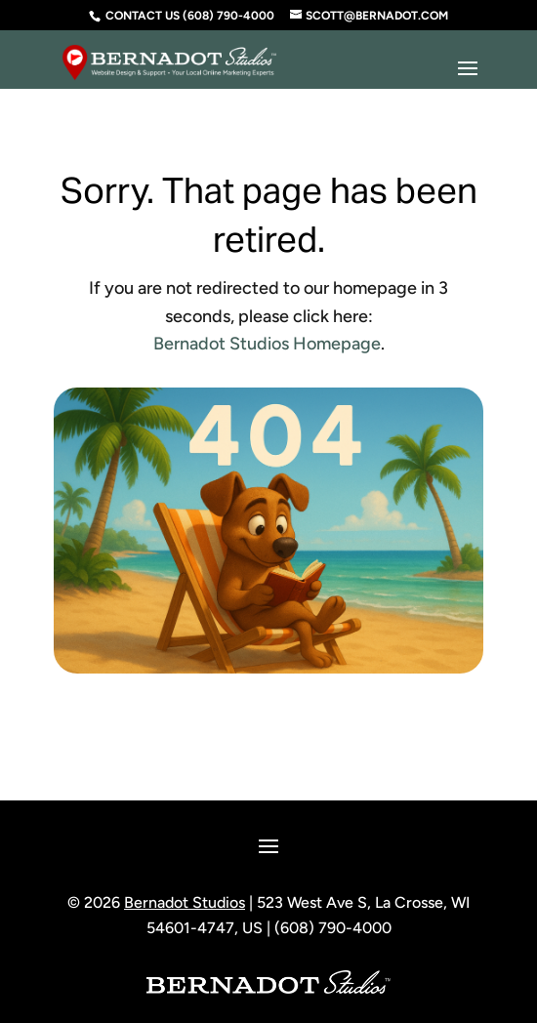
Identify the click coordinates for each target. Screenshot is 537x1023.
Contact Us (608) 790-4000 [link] (189, 15)
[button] (467, 69)
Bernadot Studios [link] (184, 902)
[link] (169, 54)
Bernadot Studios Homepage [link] (267, 343)
